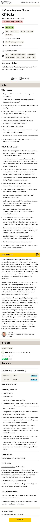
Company (24, 78)
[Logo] (6, 2)
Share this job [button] (7, 511)
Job (14, 78)
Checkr (25, 10)
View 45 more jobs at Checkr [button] (12, 514)
